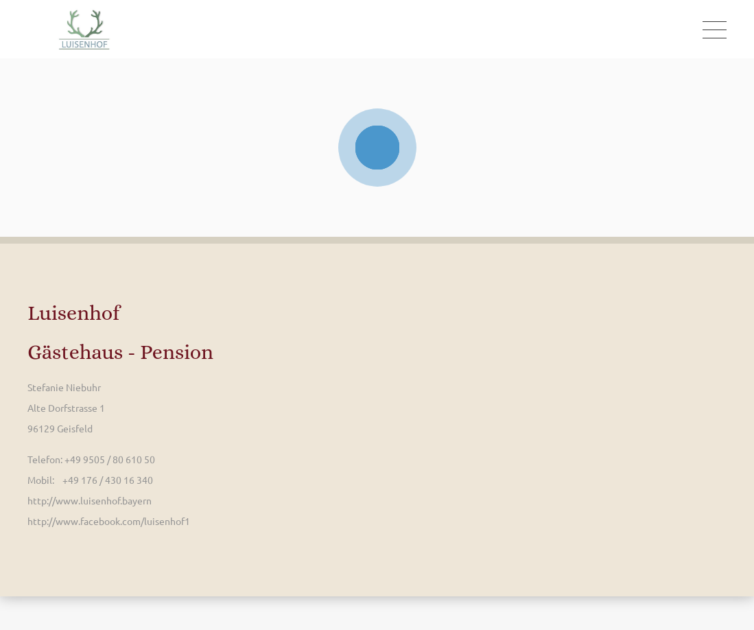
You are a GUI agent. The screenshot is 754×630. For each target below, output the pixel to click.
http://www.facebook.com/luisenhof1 (108, 521)
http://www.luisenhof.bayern (89, 500)
